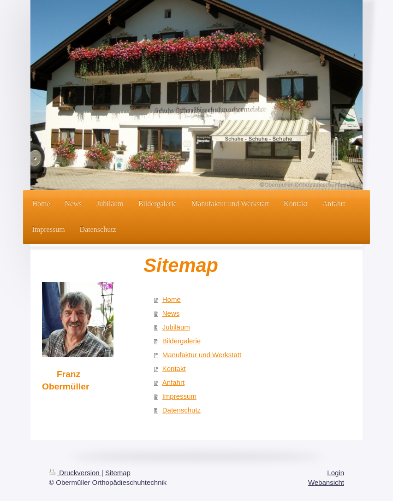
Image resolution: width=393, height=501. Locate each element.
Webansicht (326, 482)
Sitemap (118, 473)
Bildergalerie (181, 341)
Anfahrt (173, 382)
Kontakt (174, 368)
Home (171, 299)
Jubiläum (176, 327)
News (171, 313)
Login (335, 473)
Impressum (179, 396)
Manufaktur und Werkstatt (201, 355)
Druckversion (75, 473)
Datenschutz (181, 410)
